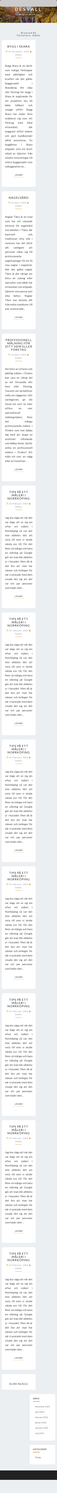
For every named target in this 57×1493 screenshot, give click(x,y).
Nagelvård (19, 197)
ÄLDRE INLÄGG (18, 1383)
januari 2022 (41, 1422)
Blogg (38, 1457)
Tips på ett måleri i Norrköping (18, 495)
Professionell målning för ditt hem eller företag (18, 345)
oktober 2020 (41, 1428)
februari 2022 (41, 1417)
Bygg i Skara (18, 46)
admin (18, 55)
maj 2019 (39, 1433)
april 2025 (40, 1412)
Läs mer (19, 174)
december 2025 (42, 1406)
